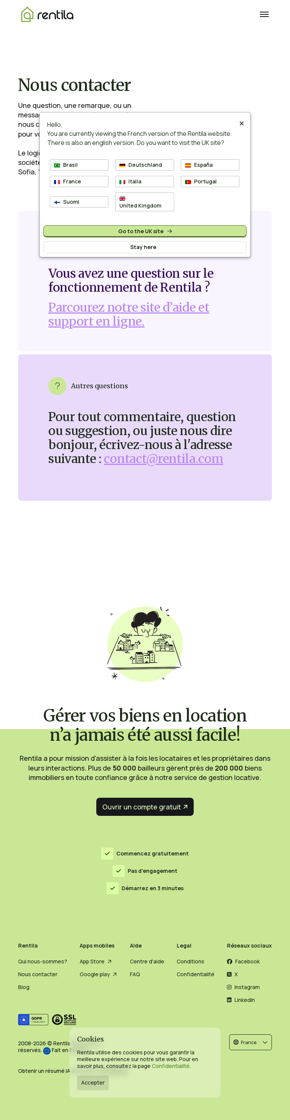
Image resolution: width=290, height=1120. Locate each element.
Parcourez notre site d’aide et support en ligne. (128, 314)
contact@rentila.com (163, 458)
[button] (250, 1042)
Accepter (93, 1082)
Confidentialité (171, 1065)
